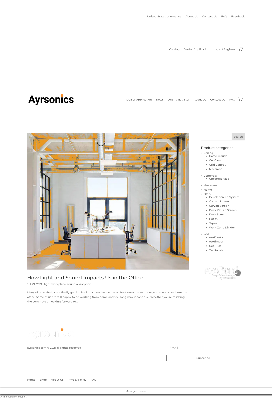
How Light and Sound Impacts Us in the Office (85, 278)
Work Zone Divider (222, 227)
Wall (206, 234)
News (160, 99)
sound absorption (79, 284)
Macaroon (216, 169)
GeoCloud (216, 160)
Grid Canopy (217, 164)
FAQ (224, 16)
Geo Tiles (215, 246)
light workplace (55, 284)
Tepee (213, 223)
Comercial (210, 175)
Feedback (238, 16)
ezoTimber (216, 241)
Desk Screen (217, 214)
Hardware (210, 185)
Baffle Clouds (218, 156)
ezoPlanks (216, 237)
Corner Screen (219, 201)
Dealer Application (196, 49)
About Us (191, 16)
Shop (43, 379)
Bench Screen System (224, 197)
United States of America (164, 16)
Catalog (174, 49)
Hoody (213, 219)
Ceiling (208, 153)
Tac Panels (216, 250)
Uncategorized (219, 178)
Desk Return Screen (223, 210)
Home (208, 189)
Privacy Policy (77, 379)
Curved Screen (219, 205)
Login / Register (224, 49)
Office (208, 194)
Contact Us (209, 16)
